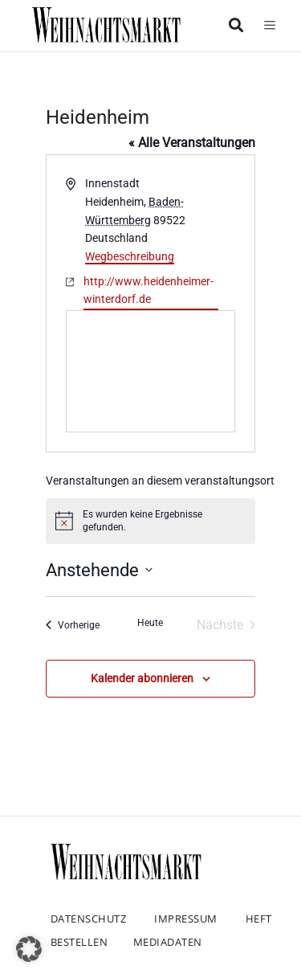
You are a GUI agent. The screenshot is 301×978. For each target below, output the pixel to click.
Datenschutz (89, 918)
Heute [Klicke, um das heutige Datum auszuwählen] (150, 622)
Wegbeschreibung (129, 256)
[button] (29, 949)
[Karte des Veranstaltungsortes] (150, 371)
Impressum (186, 918)
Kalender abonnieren (142, 678)
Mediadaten (167, 942)
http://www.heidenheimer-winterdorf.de (148, 290)
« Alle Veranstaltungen (191, 142)
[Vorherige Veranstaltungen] (73, 625)
